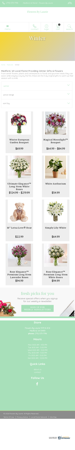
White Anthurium (55, 183)
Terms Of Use (8, 417)
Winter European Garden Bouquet (19, 141)
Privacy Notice (22, 417)
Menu (7, 29)
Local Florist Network (39, 417)
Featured (10, 65)
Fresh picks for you (37, 297)
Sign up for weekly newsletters (37, 308)
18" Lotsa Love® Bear (19, 227)
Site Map (53, 417)
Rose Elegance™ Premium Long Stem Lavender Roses (19, 274)
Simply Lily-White (55, 227)
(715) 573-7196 (12, 3)
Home (3, 65)
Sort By (6, 103)
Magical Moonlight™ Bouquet (55, 141)
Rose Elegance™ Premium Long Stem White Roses (56, 274)
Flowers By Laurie (37, 11)
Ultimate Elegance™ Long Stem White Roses (19, 186)
